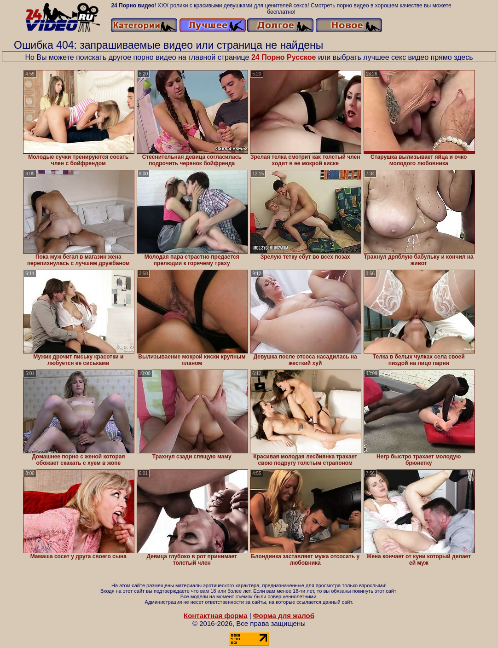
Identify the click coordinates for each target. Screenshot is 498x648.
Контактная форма (216, 615)
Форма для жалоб (283, 615)
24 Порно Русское (283, 57)
